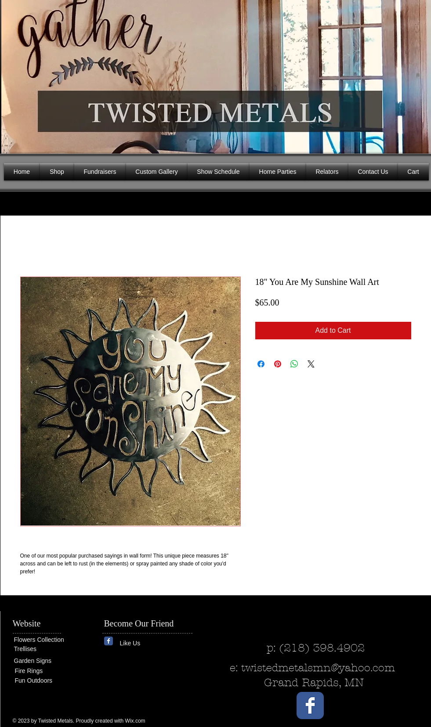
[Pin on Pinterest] (277, 364)
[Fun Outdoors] (41, 680)
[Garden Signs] (40, 661)
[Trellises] (40, 649)
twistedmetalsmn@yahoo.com (318, 668)
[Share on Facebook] (261, 364)
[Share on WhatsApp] (294, 364)
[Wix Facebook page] (108, 641)
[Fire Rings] (47, 671)
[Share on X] (311, 364)
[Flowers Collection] (48, 640)
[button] (418, 74)
